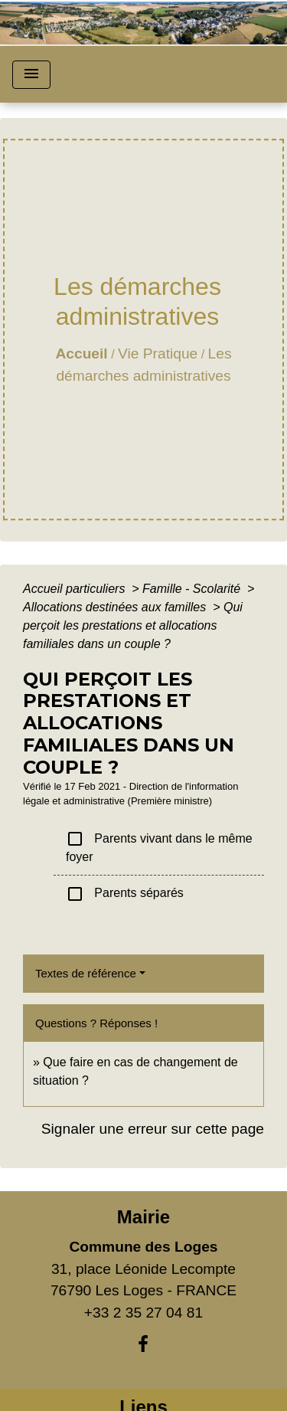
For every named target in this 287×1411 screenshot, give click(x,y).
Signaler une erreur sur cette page (152, 1129)
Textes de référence (85, 973)
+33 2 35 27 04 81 (143, 1313)
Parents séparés (125, 894)
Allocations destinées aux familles (116, 607)
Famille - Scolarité (192, 588)
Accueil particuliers (76, 588)
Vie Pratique (157, 353)
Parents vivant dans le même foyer (159, 846)
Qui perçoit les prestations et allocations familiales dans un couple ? (133, 625)
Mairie (143, 1216)
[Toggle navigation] (31, 75)
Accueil (81, 353)
